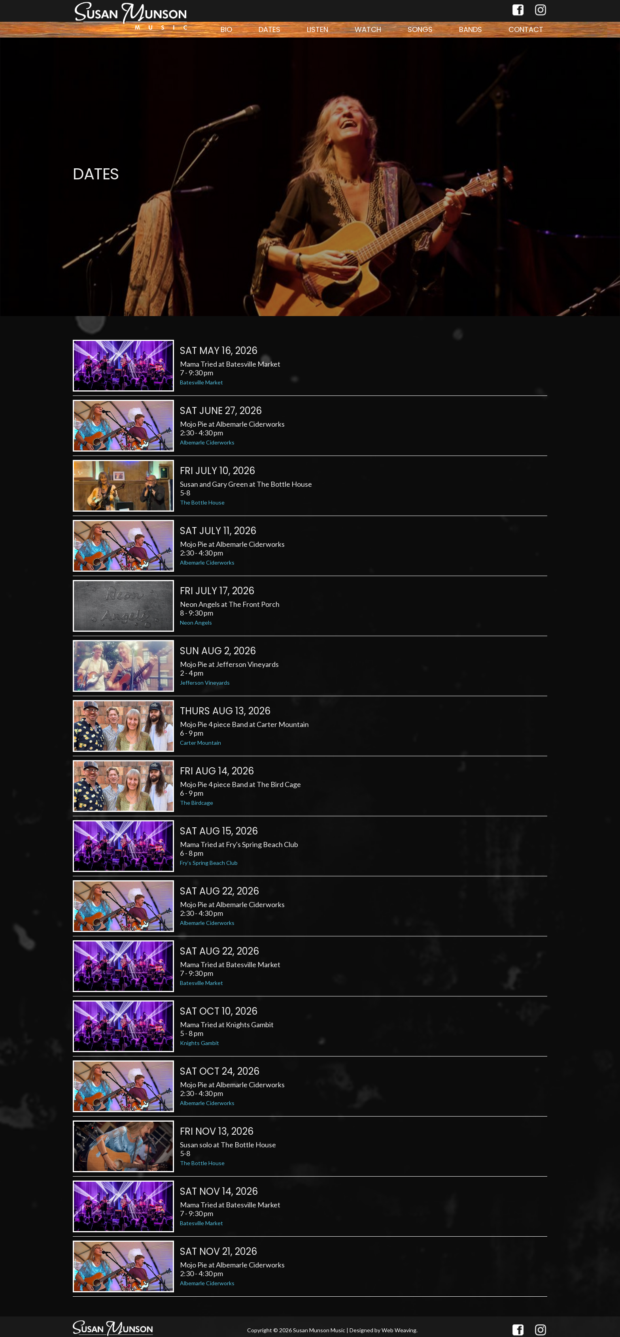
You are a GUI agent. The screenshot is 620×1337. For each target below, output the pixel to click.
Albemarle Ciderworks (207, 442)
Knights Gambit (199, 1042)
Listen (317, 29)
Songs (420, 29)
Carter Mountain (200, 742)
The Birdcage (196, 802)
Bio (226, 29)
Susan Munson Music (319, 1330)
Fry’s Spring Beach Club (209, 862)
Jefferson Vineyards (205, 682)
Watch (368, 29)
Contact (525, 29)
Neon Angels (196, 622)
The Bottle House (202, 502)
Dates (269, 29)
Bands (470, 29)
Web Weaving (399, 1330)
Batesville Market (201, 382)
